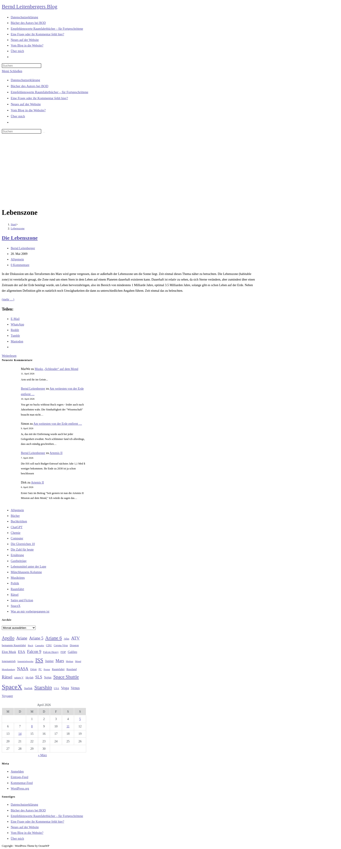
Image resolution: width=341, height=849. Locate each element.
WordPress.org (20, 788)
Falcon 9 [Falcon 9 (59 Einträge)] (34, 651)
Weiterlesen (9, 355)
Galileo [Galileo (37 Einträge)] (72, 652)
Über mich (18, 116)
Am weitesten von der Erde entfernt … (57, 423)
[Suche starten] (43, 132)
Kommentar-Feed (22, 783)
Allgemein (17, 259)
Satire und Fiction (22, 600)
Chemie (16, 532)
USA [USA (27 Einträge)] (56, 688)
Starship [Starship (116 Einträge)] (43, 687)
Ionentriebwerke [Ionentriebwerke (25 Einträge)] (25, 661)
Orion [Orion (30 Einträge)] (33, 669)
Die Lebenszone (20, 238)
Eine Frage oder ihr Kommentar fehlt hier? (39, 98)
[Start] (13, 224)
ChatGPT (17, 527)
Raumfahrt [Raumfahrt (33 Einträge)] (58, 669)
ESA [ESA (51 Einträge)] (21, 652)
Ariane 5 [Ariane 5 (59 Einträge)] (36, 638)
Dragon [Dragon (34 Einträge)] (74, 645)
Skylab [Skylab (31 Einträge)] (29, 677)
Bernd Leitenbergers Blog (29, 6)
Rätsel (15, 594)
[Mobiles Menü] (12, 71)
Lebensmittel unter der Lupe (28, 566)
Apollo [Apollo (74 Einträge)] (8, 638)
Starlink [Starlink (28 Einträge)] (28, 688)
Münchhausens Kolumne (26, 572)
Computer (17, 538)
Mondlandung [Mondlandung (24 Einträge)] (8, 669)
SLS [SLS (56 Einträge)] (38, 677)
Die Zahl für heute (22, 549)
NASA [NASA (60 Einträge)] (22, 669)
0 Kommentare (20, 265)
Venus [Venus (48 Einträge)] (75, 688)
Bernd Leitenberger (23, 248)
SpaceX (16, 606)
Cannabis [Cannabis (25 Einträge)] (39, 645)
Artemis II (56, 453)
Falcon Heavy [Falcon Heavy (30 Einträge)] (51, 652)
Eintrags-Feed (19, 777)
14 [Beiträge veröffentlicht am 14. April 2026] (19, 733)
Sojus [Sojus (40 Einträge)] (47, 677)
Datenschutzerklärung (25, 80)
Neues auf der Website (26, 104)
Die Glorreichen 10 (23, 544)
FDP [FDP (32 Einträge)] (63, 652)
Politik (15, 583)
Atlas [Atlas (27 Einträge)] (66, 638)
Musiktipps (18, 577)
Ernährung (17, 555)
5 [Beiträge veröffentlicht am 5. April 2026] (80, 719)
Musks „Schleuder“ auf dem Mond (56, 369)
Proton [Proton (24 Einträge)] (47, 669)
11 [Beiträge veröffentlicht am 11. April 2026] (68, 726)
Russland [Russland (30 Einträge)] (72, 669)
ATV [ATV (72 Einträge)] (75, 638)
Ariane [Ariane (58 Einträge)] (21, 638)
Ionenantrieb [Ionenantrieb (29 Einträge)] (9, 661)
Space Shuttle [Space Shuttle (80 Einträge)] (66, 677)
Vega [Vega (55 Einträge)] (65, 688)
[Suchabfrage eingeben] (21, 65)
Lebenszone (18, 228)
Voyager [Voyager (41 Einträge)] (7, 696)
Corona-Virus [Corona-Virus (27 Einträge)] (61, 645)
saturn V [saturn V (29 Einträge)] (19, 677)
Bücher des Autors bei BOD (29, 86)
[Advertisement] (170, 171)
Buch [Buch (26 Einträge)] (30, 645)
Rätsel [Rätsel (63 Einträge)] (7, 677)
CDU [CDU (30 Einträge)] (49, 645)
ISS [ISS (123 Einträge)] (39, 660)
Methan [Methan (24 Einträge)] (69, 661)
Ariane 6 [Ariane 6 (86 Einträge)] (53, 638)
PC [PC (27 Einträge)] (40, 669)
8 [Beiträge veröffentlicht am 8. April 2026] (32, 726)
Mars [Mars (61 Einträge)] (60, 661)
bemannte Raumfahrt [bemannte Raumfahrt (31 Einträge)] (14, 645)
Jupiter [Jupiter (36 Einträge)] (49, 661)
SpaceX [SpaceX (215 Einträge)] (12, 687)
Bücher (15, 515)
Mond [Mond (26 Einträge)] (78, 661)
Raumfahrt (17, 589)
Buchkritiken (19, 521)
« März (42, 755)
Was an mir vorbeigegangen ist (30, 611)
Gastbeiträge (19, 561)
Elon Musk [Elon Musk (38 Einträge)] (9, 652)
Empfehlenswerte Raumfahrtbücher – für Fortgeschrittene (49, 92)
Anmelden (17, 771)
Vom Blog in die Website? (28, 110)
